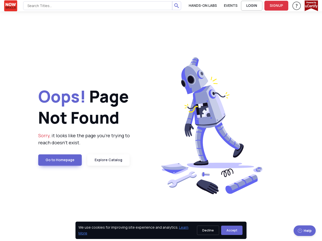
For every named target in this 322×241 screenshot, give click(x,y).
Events (230, 5)
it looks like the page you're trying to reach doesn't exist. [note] (84, 139)
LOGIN (251, 5)
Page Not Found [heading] (83, 107)
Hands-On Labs (203, 5)
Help (305, 230)
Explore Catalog (108, 159)
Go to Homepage (60, 159)
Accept (231, 230)
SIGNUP (276, 5)
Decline (208, 230)
